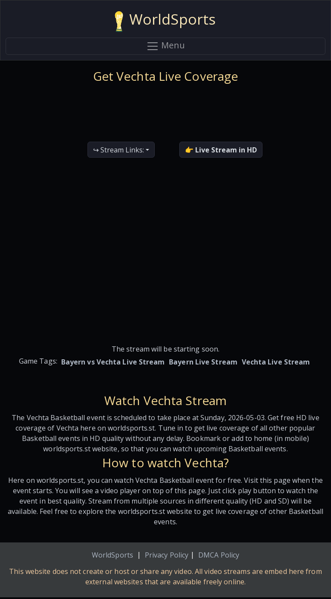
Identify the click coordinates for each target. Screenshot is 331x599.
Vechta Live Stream (276, 362)
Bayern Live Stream (203, 362)
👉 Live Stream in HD (221, 150)
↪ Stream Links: (118, 150)
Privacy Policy (166, 555)
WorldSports (112, 555)
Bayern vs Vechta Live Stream (113, 362)
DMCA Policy (218, 555)
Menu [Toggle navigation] (165, 46)
